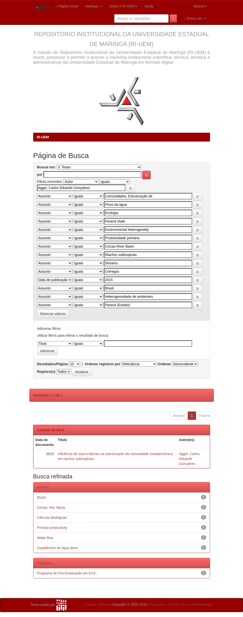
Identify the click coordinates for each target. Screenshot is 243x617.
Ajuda (148, 6)
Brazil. (42, 497)
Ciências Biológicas (52, 518)
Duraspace (156, 604)
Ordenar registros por (102, 364)
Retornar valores (53, 314)
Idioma (199, 6)
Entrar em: (195, 18)
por (40, 174)
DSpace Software (97, 604)
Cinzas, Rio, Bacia (51, 507)
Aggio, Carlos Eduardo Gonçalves (189, 459)
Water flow (45, 538)
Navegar (94, 6)
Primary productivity (52, 528)
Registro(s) (46, 372)
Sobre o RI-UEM (123, 6)
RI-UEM (43, 137)
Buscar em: (46, 167)
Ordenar (164, 364)
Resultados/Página (52, 364)
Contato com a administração (190, 604)
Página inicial (67, 6)
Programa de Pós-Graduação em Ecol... (67, 573)
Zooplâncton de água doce (57, 548)
